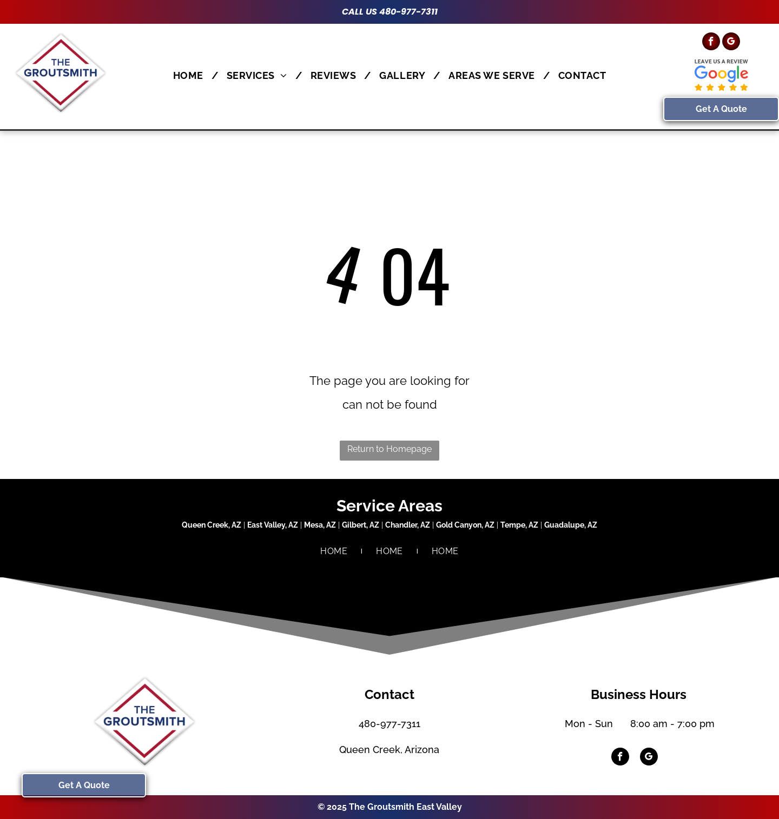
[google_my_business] (731, 42)
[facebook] (711, 42)
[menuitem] (192, 75)
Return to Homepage (389, 449)
